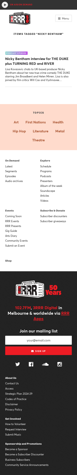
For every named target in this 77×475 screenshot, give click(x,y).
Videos (44, 200)
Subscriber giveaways (53, 221)
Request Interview (15, 429)
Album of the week (51, 186)
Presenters (46, 181)
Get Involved (13, 418)
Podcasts (45, 176)
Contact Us (12, 383)
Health (58, 122)
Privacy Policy (13, 409)
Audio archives (14, 181)
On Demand (12, 160)
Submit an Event (15, 245)
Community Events (16, 240)
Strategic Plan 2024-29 (18, 393)
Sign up (38, 351)
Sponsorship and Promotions (23, 443)
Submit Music (13, 434)
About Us (10, 378)
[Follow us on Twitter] (17, 364)
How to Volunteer (15, 424)
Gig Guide (11, 231)
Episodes (10, 176)
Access (9, 388)
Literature (40, 131)
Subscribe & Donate (52, 210)
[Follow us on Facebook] (31, 364)
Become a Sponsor (16, 449)
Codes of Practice (15, 399)
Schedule (45, 166)
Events (9, 210)
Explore (45, 160)
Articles (44, 195)
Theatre (38, 140)
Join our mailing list (38, 331)
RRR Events (12, 221)
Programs (46, 171)
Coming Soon (13, 216)
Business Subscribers (17, 459)
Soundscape (47, 191)
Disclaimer (11, 404)
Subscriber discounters (53, 216)
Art (16, 122)
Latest (8, 166)
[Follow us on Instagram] (59, 364)
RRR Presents (13, 226)
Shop (8, 260)
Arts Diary (11, 236)
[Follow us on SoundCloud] (45, 365)
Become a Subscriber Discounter (24, 454)
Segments (11, 171)
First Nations (35, 122)
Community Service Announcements (27, 465)
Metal (60, 131)
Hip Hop (19, 131)
